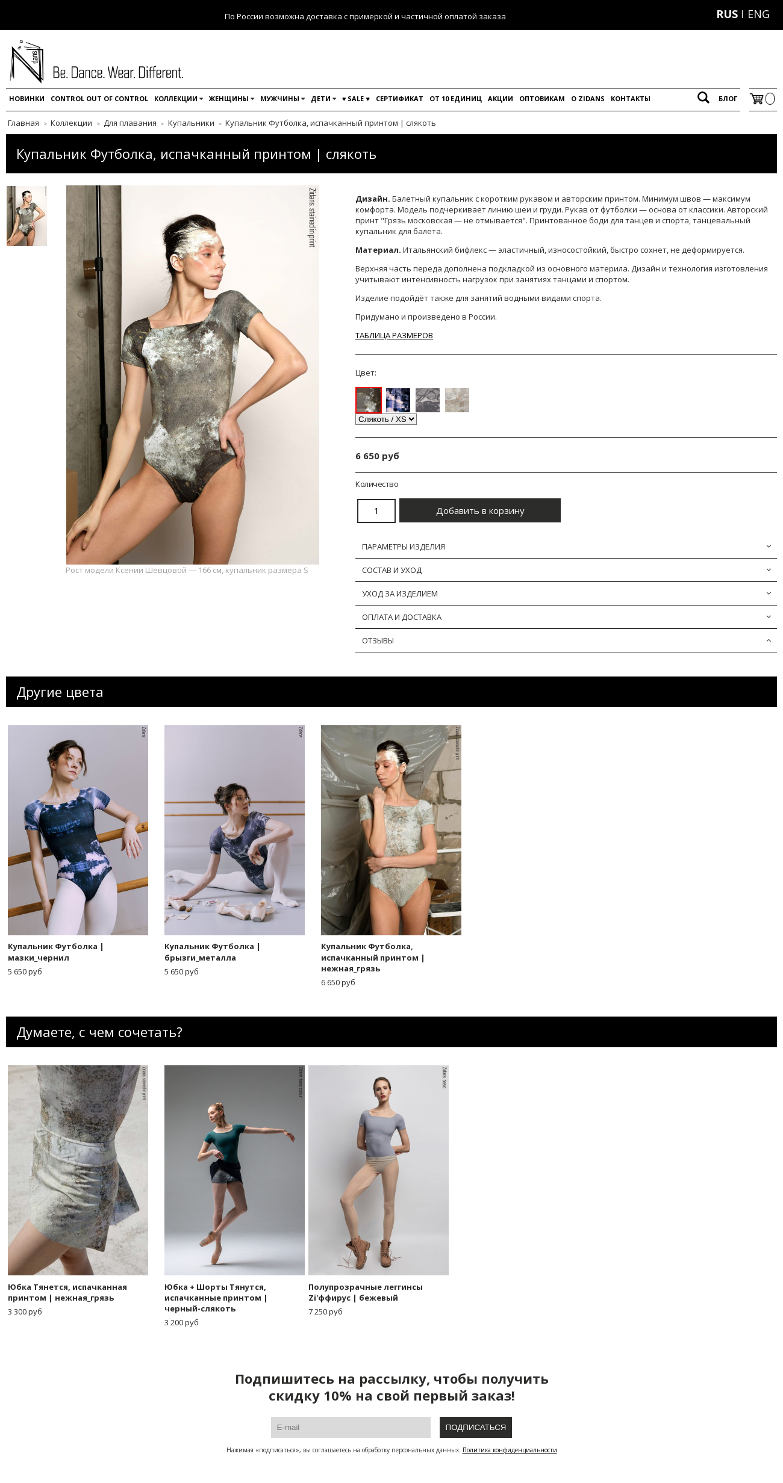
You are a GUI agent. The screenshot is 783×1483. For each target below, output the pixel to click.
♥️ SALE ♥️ (356, 98)
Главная (23, 122)
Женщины (229, 98)
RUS (727, 13)
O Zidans (588, 98)
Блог (728, 98)
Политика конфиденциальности (510, 1450)
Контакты (630, 98)
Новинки (27, 98)
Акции (500, 98)
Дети (321, 98)
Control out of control (99, 98)
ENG (758, 13)
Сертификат (399, 98)
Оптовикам (542, 98)
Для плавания (130, 122)
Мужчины (279, 98)
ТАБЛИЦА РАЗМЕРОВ (394, 335)
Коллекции (176, 98)
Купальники (191, 122)
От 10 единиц (455, 98)
